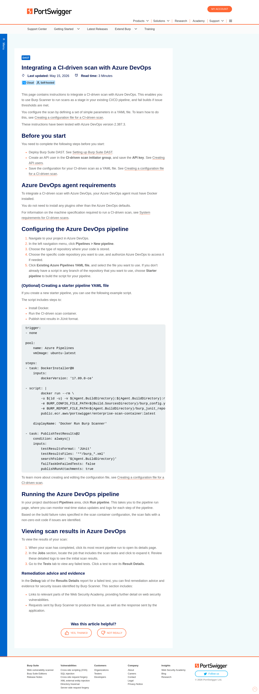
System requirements (30, 150)
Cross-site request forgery (74, 677)
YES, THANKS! (155, 632)
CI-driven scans (23, 137)
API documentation (21, 260)
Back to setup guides (25, 59)
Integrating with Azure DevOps (39, 176)
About (131, 670)
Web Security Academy (173, 670)
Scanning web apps (22, 79)
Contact (132, 677)
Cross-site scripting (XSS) (74, 670)
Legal (131, 680)
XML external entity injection (75, 680)
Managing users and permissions (30, 72)
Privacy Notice (135, 684)
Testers (98, 673)
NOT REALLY (190, 632)
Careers (132, 673)
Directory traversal (70, 684)
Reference (16, 266)
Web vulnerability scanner (40, 670)
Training (149, 29)
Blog (163, 673)
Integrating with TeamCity (36, 201)
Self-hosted (124, 82)
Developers (100, 677)
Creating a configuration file (34, 156)
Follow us (211, 674)
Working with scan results (25, 104)
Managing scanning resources (28, 117)
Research (166, 677)
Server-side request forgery (75, 687)
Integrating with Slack (23, 221)
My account (219, 9)
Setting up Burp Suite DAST (171, 152)
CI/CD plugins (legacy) (27, 208)
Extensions (16, 247)
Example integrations (30, 169)
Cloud (107, 82)
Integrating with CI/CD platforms (29, 130)
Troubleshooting (19, 253)
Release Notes (34, 677)
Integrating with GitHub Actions (40, 182)
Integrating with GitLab (34, 189)
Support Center (37, 29)
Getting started (26, 143)
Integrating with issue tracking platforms (34, 214)
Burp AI (14, 111)
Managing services (21, 234)
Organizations (101, 670)
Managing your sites (22, 91)
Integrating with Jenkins (35, 195)
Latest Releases (97, 29)
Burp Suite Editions (37, 673)
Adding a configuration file (33, 163)
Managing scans (19, 98)
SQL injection (67, 673)
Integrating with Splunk (23, 227)
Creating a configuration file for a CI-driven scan (148, 117)
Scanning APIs (18, 85)
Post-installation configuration (28, 124)
